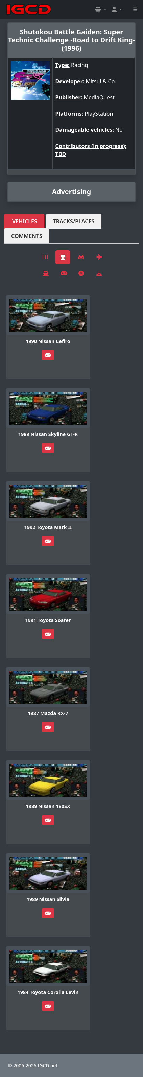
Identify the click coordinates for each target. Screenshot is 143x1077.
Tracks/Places (74, 221)
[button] (101, 9)
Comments (26, 236)
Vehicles (24, 221)
